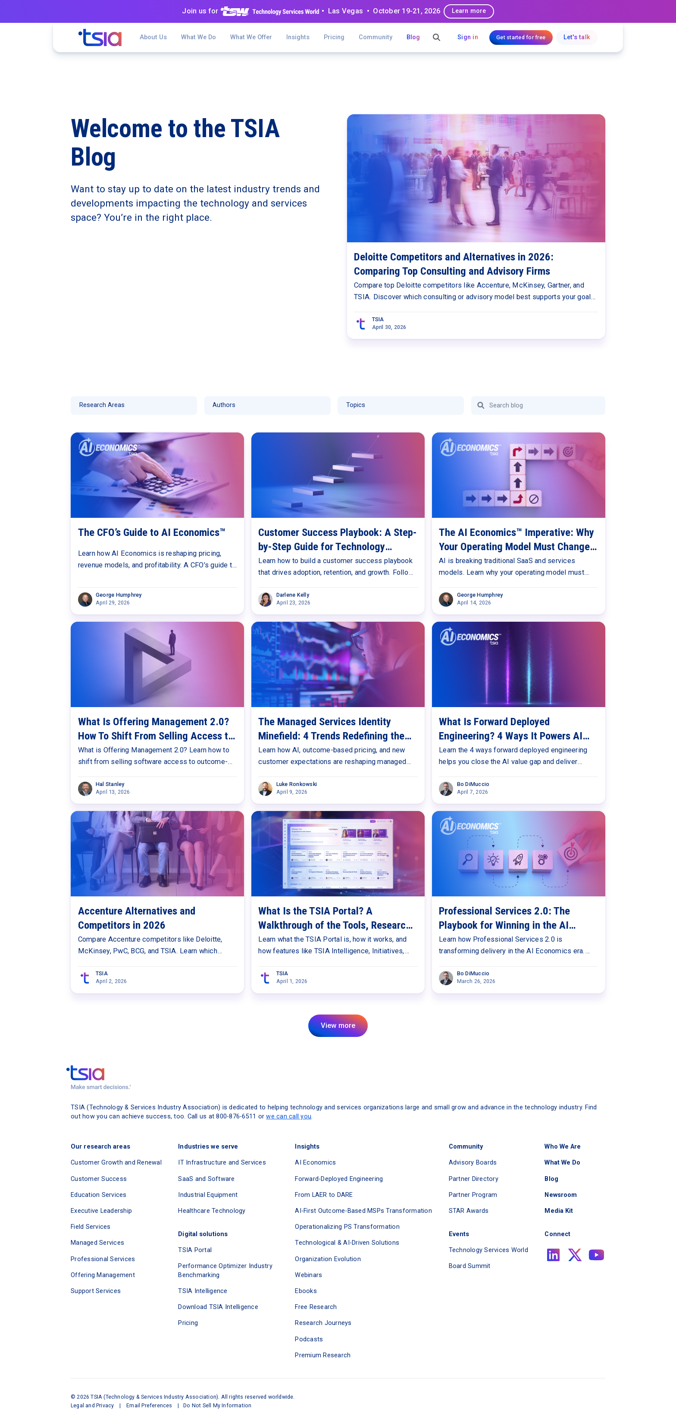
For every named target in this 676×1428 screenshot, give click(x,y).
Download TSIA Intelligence (218, 1307)
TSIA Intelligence (202, 1291)
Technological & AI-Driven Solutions (347, 1242)
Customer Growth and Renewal (116, 1162)
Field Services (91, 1227)
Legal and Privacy (92, 1405)
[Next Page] (338, 1026)
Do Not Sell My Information (217, 1405)
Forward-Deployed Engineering (339, 1179)
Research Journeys (323, 1323)
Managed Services (97, 1242)
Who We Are (563, 1146)
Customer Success (99, 1179)
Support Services (96, 1291)
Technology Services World (488, 1250)
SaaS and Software (206, 1179)
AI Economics (315, 1162)
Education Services (99, 1195)
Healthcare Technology (211, 1211)
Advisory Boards (473, 1162)
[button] (251, 37)
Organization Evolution (328, 1259)
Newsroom (561, 1195)
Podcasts (309, 1339)
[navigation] (100, 37)
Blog (413, 37)
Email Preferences (149, 1405)
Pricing (334, 37)
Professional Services (103, 1259)
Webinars (308, 1275)
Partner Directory (473, 1179)
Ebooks (306, 1291)
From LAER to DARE (324, 1195)
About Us (153, 37)
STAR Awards (469, 1211)
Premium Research (323, 1355)
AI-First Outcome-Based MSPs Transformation (363, 1211)
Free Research (316, 1307)
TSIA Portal (195, 1250)
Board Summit (470, 1266)
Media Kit (559, 1211)
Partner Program (473, 1195)
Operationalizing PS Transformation (347, 1227)
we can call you (288, 1116)
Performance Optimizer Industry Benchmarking (225, 1270)
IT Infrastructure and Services (222, 1162)
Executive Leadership (101, 1211)
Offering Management (103, 1275)
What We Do (198, 37)
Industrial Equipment (208, 1195)
